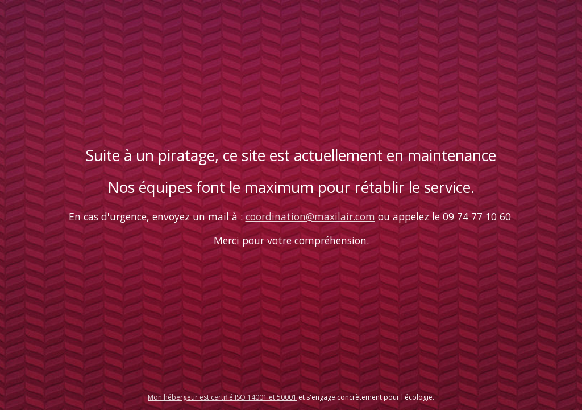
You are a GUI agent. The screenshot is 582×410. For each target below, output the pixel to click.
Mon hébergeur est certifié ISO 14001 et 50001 (222, 397)
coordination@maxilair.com (310, 216)
